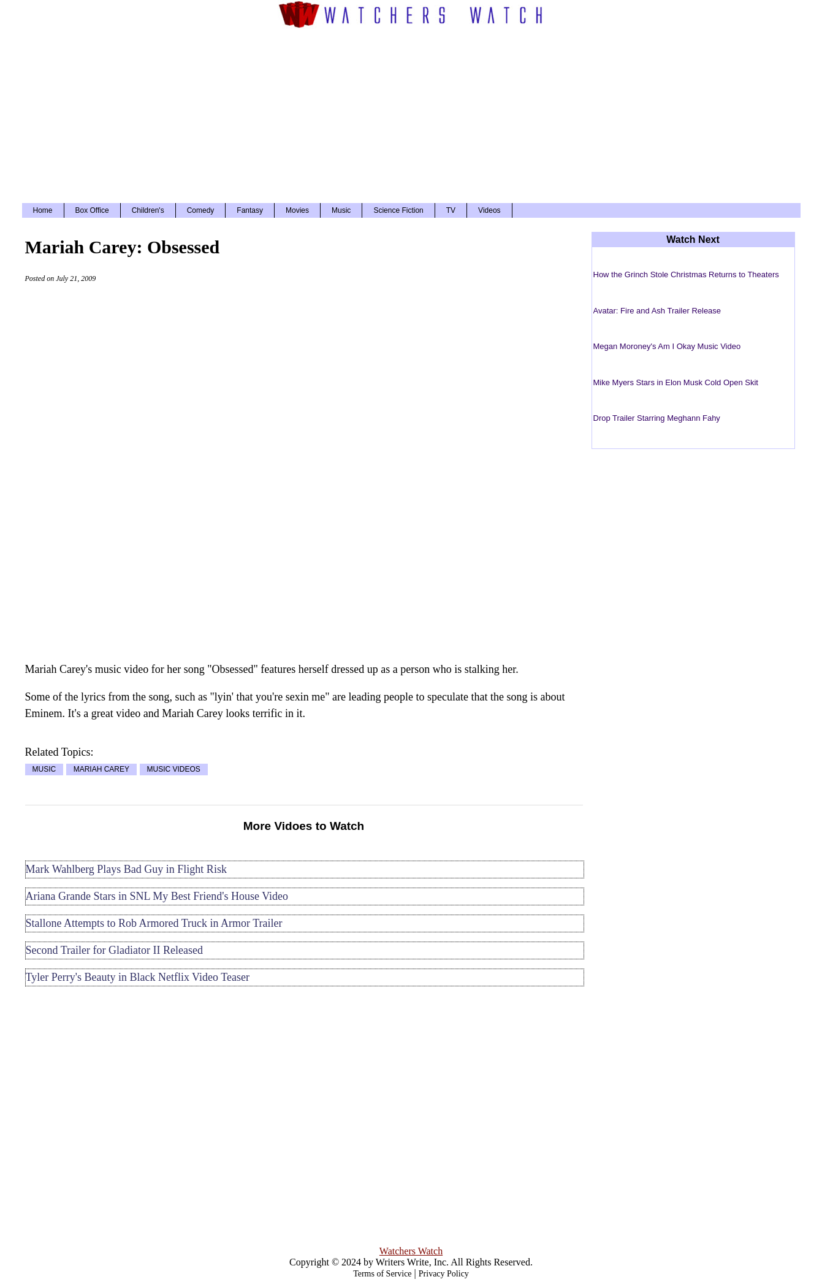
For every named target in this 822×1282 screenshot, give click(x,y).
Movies (297, 210)
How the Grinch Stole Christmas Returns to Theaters (686, 274)
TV (450, 210)
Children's (148, 210)
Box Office (92, 210)
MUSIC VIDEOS (173, 770)
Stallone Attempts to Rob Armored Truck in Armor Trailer (154, 923)
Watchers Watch (411, 1251)
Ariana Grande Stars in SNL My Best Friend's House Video (157, 896)
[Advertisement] (411, 114)
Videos (489, 210)
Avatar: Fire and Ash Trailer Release (657, 310)
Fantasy (250, 210)
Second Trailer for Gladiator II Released (114, 950)
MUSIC (44, 770)
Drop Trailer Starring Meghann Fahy (656, 418)
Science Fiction (398, 210)
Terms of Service (382, 1273)
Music (341, 210)
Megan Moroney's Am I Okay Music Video (667, 346)
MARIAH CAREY (101, 770)
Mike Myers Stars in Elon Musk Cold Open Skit (675, 382)
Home (43, 210)
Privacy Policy (444, 1273)
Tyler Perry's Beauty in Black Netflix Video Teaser (137, 977)
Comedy (201, 210)
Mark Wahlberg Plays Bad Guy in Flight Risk (126, 869)
